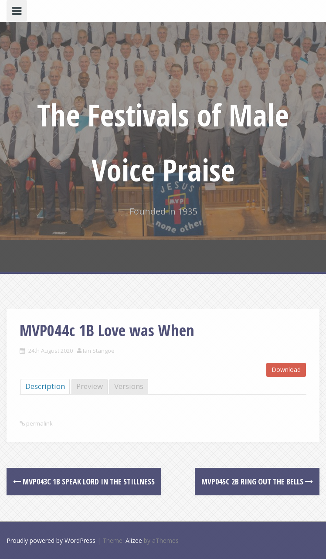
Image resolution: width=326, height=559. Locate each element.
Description (45, 386)
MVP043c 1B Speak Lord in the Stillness (84, 481)
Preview (89, 386)
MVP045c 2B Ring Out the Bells (257, 481)
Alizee (134, 540)
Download (286, 369)
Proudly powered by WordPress (51, 540)
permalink (39, 423)
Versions (128, 386)
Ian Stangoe (99, 350)
